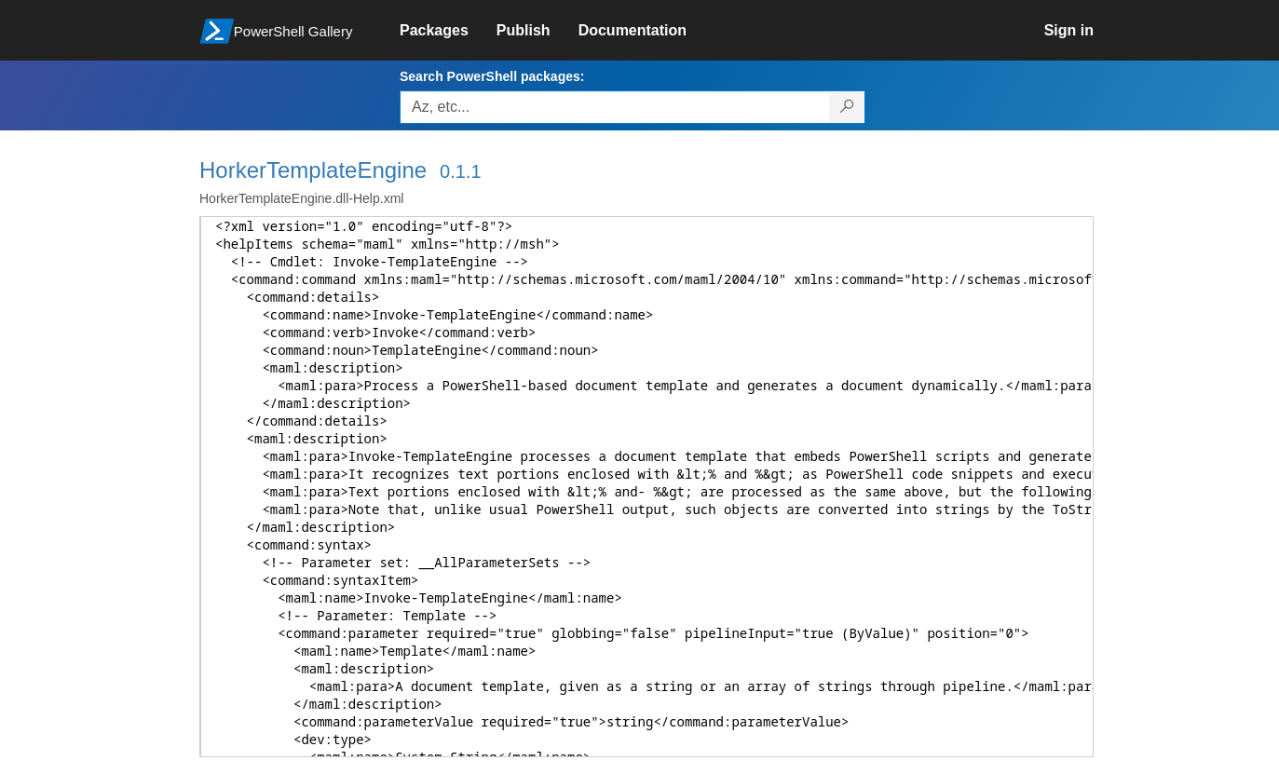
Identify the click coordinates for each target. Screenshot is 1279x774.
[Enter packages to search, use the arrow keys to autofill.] (615, 107)
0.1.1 (460, 171)
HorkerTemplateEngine (313, 170)
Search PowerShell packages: (492, 76)
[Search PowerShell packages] (847, 107)
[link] (448, 30)
